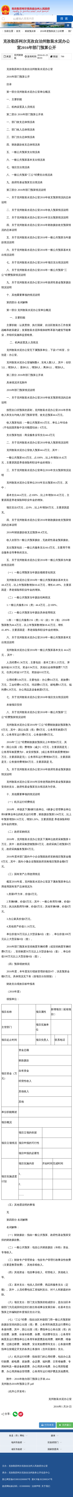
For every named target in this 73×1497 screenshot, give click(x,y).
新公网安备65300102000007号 (16, 1479)
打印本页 (47, 1425)
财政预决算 (30, 31)
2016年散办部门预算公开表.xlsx (32, 1378)
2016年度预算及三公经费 (52, 31)
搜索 (64, 18)
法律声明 (36, 1486)
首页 (18, 31)
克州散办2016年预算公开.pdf (17, 1383)
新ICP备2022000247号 (41, 1479)
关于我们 (45, 1486)
